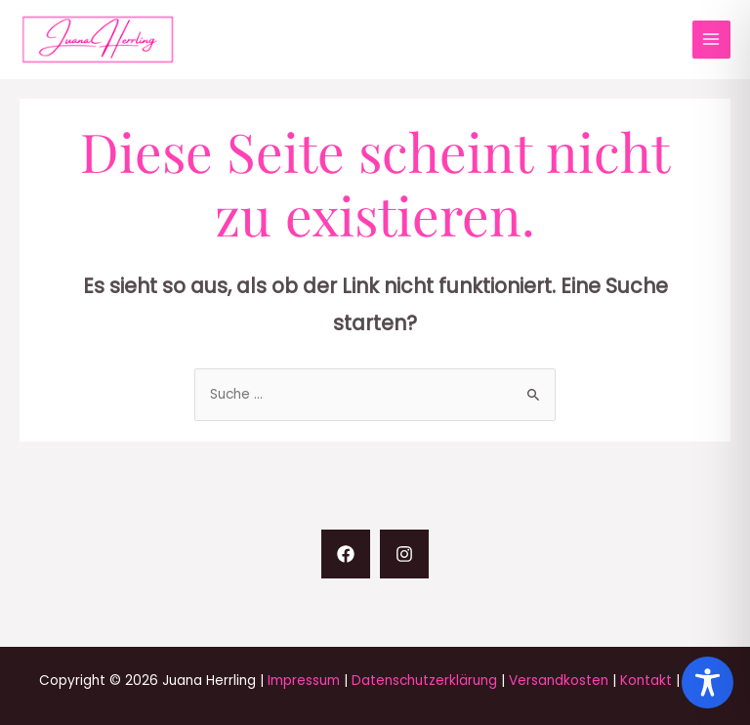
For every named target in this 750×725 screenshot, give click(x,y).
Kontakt (646, 680)
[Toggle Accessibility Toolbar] (707, 682)
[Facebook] (345, 554)
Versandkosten (558, 680)
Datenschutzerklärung (424, 680)
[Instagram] (404, 554)
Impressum (304, 680)
